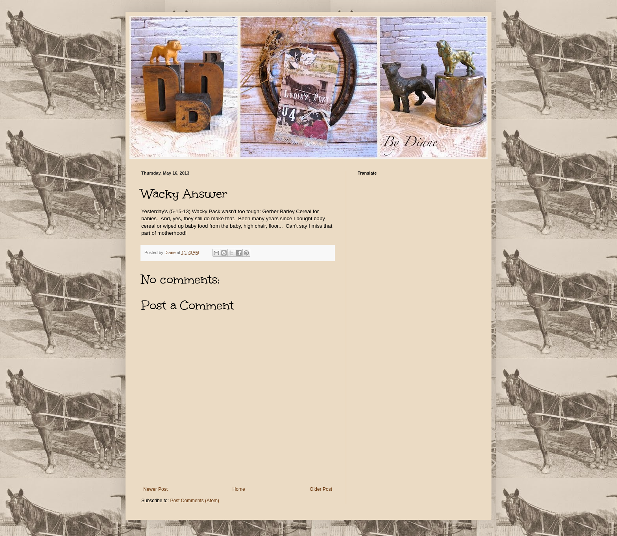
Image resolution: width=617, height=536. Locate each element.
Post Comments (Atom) (194, 500)
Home (239, 489)
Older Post (321, 489)
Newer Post (155, 489)
